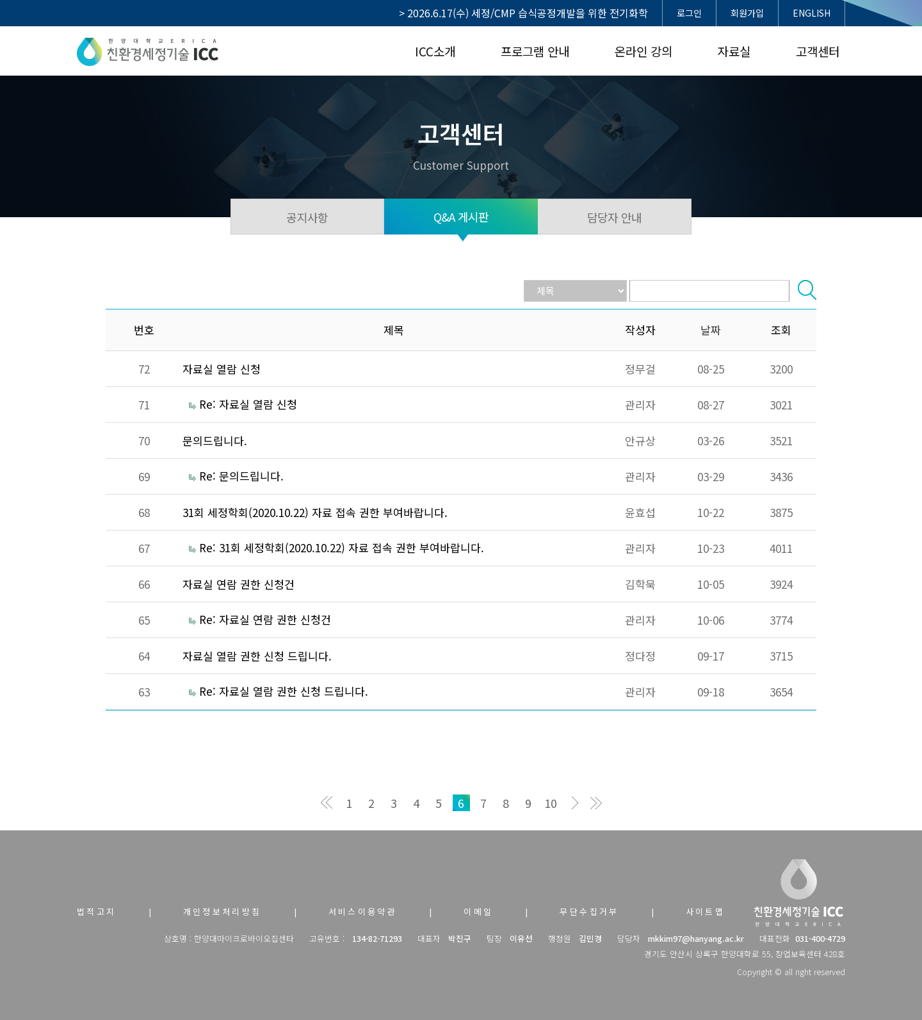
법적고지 (97, 911)
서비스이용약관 (363, 911)
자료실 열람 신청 (221, 369)
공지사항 (307, 217)
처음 (327, 802)
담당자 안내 (614, 217)
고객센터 (817, 51)
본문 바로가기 (0, 0)
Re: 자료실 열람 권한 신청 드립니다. (283, 691)
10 (550, 802)
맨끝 (595, 802)
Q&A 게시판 (461, 216)
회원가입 (747, 12)
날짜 (710, 330)
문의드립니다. (214, 440)
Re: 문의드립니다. (241, 476)
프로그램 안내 (535, 51)
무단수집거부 (589, 911)
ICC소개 (435, 51)
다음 (573, 802)
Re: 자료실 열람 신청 (248, 404)
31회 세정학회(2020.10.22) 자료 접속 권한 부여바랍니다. (315, 512)
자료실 (734, 51)
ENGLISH (811, 12)
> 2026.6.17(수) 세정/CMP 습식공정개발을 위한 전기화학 (523, 13)
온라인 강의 (643, 51)
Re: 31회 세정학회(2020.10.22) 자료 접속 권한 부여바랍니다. (341, 547)
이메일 (478, 911)
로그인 (689, 12)
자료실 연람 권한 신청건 (238, 584)
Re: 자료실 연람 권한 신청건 (265, 619)
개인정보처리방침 (222, 911)
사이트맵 (705, 911)
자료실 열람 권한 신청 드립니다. (257, 656)
